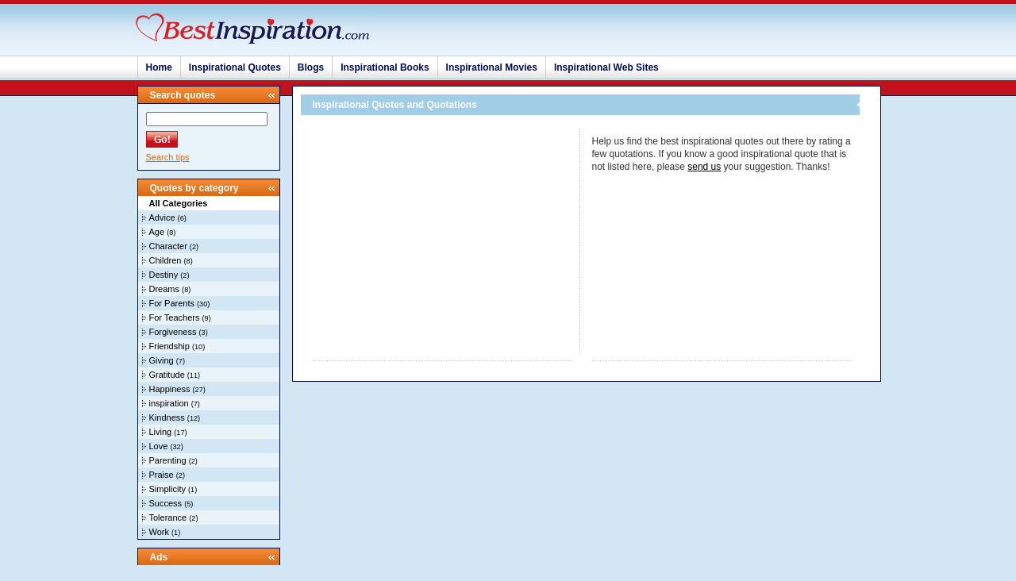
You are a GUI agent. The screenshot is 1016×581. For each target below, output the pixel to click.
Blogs (311, 67)
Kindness (167, 417)
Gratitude (167, 374)
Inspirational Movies (491, 67)
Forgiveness (173, 332)
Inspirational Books (385, 67)
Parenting (168, 460)
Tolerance (168, 517)
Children (165, 260)
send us (704, 166)
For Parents (171, 303)
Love (158, 446)
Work (159, 532)
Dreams (164, 289)
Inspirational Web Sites (606, 67)
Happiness (169, 389)
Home (159, 67)
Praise (161, 474)
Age (157, 232)
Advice (162, 217)
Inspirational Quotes (235, 67)
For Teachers (174, 317)
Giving (161, 360)
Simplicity (167, 489)
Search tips (168, 157)
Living (160, 432)
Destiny (164, 274)
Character (168, 246)
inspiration (169, 403)
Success (166, 503)
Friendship (169, 346)
